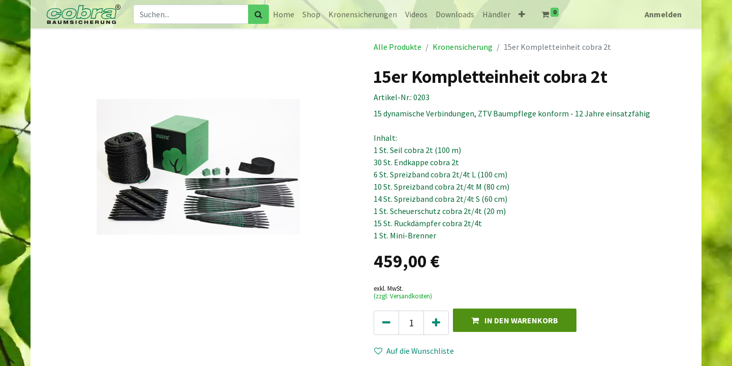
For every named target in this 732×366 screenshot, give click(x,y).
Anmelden (663, 14)
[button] (521, 14)
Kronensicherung (463, 47)
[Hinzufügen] (436, 323)
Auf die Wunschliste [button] (414, 351)
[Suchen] (258, 14)
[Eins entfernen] (386, 323)
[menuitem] (283, 14)
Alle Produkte (397, 47)
